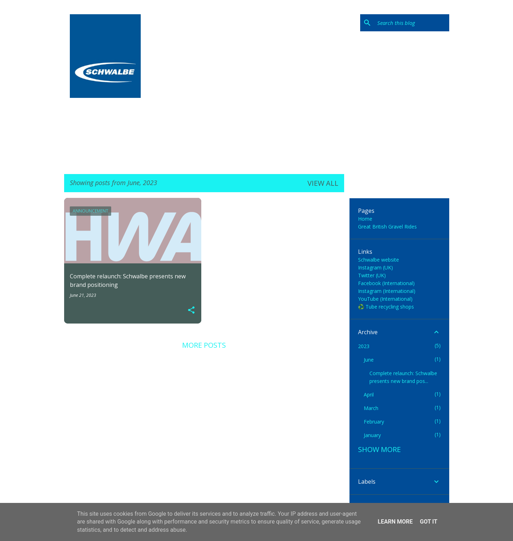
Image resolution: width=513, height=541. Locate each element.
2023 (363, 346)
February (374, 421)
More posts (204, 345)
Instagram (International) (386, 291)
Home (365, 218)
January (372, 435)
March (371, 408)
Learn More (395, 521)
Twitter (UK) (372, 275)
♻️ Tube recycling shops (386, 306)
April (369, 394)
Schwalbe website (378, 259)
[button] (191, 310)
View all (322, 183)
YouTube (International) (385, 298)
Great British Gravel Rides (387, 226)
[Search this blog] (411, 22)
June (369, 359)
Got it (428, 521)
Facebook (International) (386, 283)
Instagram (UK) (375, 267)
